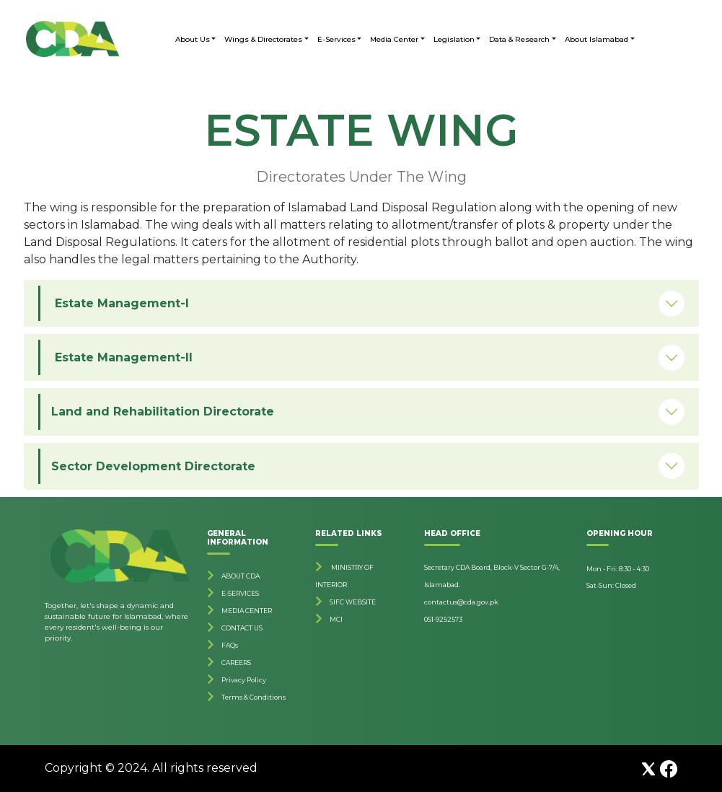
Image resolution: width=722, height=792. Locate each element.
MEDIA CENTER (246, 611)
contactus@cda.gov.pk (461, 602)
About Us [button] (192, 39)
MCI (336, 619)
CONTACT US (242, 628)
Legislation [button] (454, 39)
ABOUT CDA (240, 576)
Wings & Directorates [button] (263, 39)
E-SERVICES (240, 593)
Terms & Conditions (253, 697)
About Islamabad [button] (596, 39)
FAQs (229, 645)
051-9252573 (443, 619)
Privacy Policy (243, 680)
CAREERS (236, 662)
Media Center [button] (394, 39)
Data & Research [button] (519, 39)
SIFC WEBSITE (353, 602)
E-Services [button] (336, 39)
